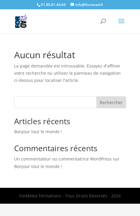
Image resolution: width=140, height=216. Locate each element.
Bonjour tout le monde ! (38, 131)
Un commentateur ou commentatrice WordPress (63, 159)
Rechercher (111, 102)
